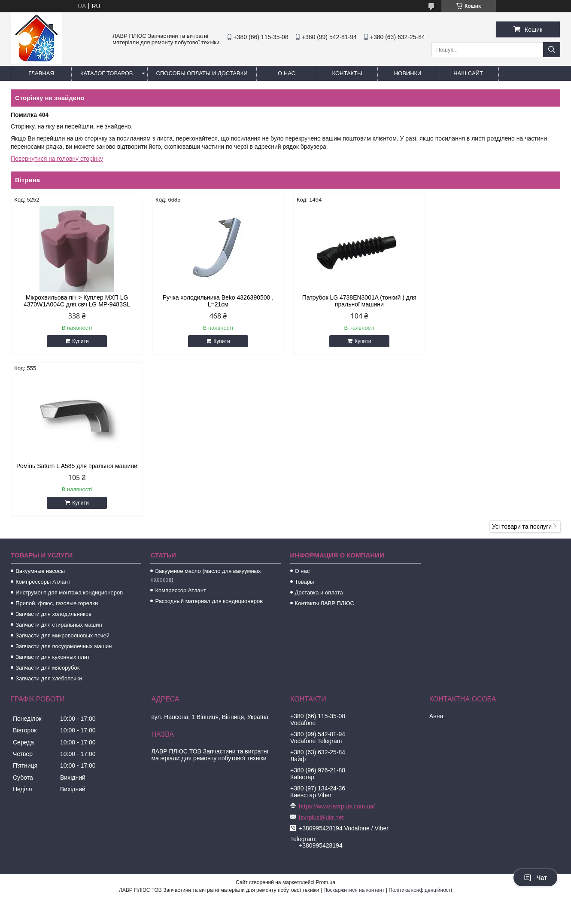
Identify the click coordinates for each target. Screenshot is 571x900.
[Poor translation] (31, 776)
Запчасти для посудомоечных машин (63, 484)
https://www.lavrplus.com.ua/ (337, 644)
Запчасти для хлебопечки (48, 517)
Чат (535, 878)
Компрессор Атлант (180, 429)
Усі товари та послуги (522, 364)
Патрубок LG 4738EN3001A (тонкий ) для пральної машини (355, 301)
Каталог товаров (106, 73)
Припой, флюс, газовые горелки (56, 441)
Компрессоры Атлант (42, 420)
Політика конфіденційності (420, 729)
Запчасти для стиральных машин (58, 463)
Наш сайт (468, 73)
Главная (41, 73)
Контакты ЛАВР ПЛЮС (324, 441)
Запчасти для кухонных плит (52, 495)
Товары (304, 420)
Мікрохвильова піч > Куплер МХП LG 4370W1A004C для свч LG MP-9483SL (76, 301)
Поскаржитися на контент (353, 729)
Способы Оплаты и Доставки (202, 73)
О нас (286, 73)
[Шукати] (551, 49)
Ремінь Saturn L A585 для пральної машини (495, 297)
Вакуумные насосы (40, 409)
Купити (79, 341)
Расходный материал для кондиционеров (209, 439)
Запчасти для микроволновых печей (62, 474)
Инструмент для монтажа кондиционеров (69, 431)
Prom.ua (325, 721)
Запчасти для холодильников (53, 452)
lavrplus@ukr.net (321, 655)
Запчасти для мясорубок (47, 506)
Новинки (408, 73)
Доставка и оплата (319, 431)
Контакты (347, 73)
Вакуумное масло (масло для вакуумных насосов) (205, 413)
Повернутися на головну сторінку (57, 158)
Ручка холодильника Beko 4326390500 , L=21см (215, 301)
